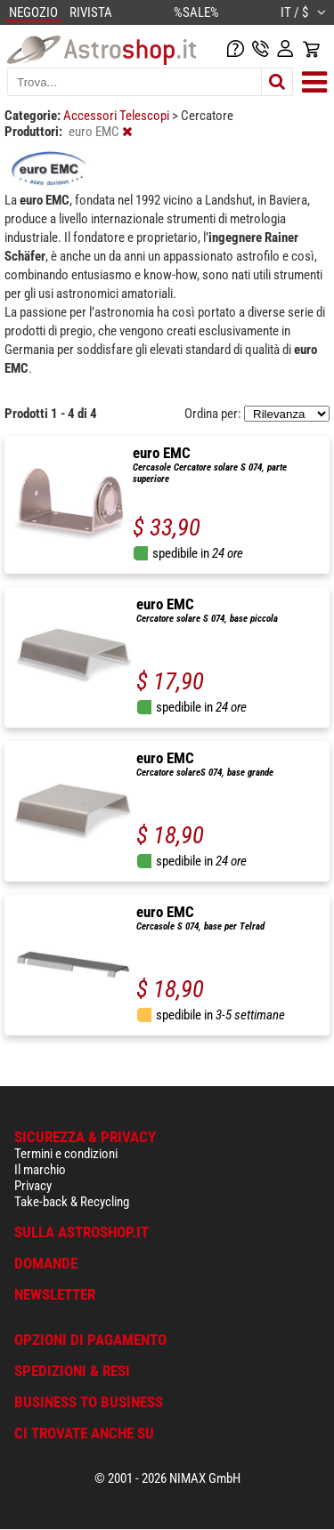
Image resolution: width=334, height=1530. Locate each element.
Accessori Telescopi (117, 116)
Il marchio (40, 1170)
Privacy (33, 1186)
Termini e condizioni (66, 1154)
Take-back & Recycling (71, 1202)
